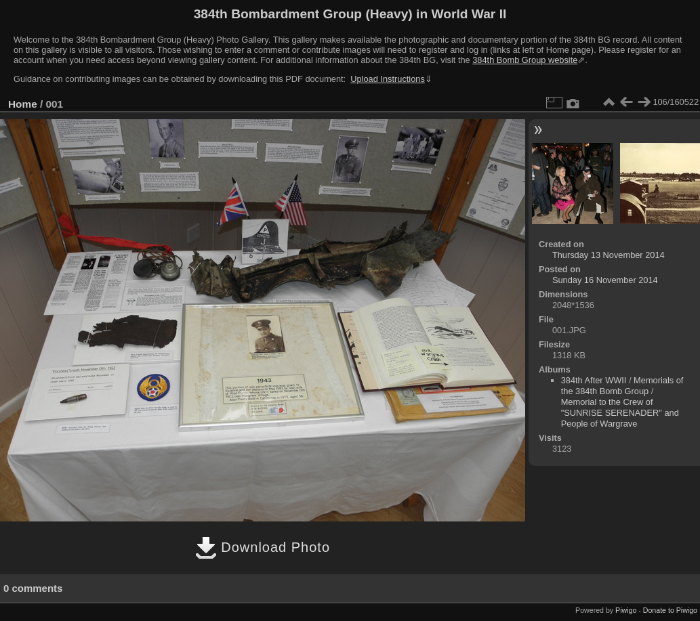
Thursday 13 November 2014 (608, 255)
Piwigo (625, 610)
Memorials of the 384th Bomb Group (622, 385)
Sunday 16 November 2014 (605, 280)
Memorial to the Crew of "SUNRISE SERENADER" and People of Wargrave (620, 413)
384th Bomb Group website (524, 60)
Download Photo (262, 547)
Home (22, 104)
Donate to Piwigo (670, 610)
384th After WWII (594, 380)
